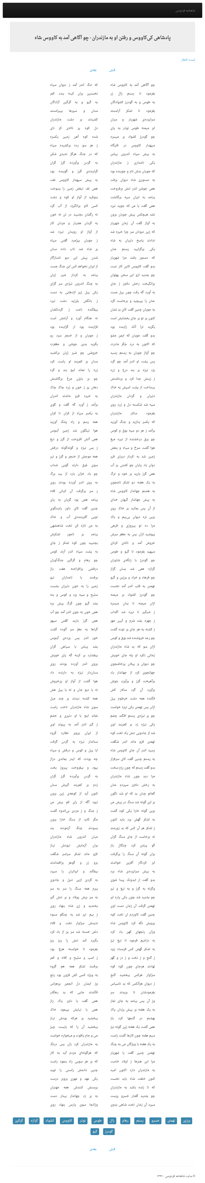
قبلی (112, 70)
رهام (125, 1121)
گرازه (34, 1121)
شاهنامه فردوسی (185, 10)
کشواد (50, 1121)
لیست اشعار (188, 59)
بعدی (93, 70)
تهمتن (171, 1121)
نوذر (83, 1121)
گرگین (19, 1121)
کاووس (67, 1121)
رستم (140, 1121)
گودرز (109, 1131)
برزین (186, 1121)
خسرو (155, 1121)
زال (112, 1121)
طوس (97, 1121)
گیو (94, 1131)
